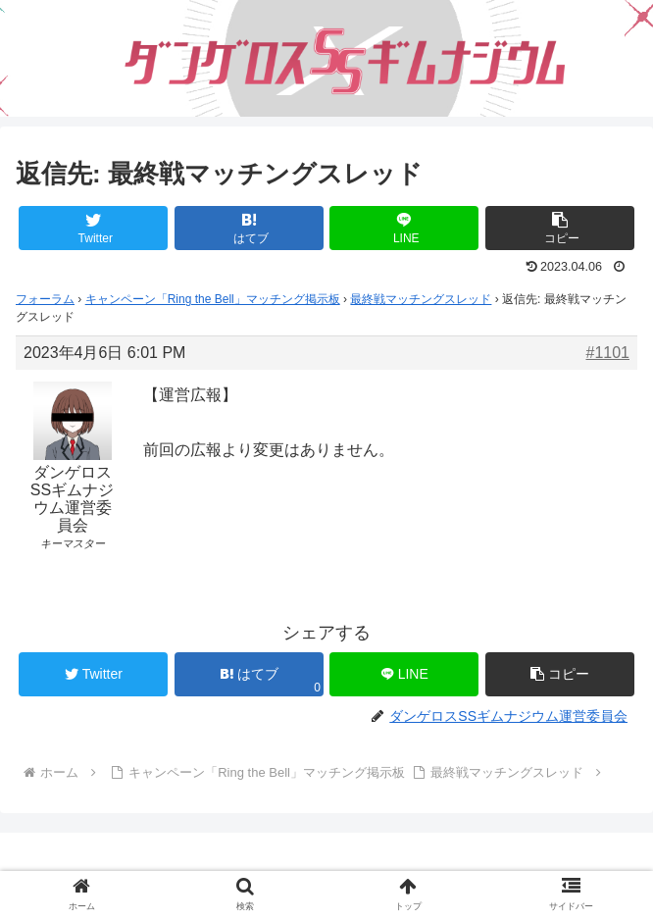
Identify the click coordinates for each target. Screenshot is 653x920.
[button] (559, 228)
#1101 (608, 352)
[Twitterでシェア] (93, 228)
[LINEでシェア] (403, 228)
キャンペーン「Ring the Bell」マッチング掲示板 (212, 299)
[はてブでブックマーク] (249, 228)
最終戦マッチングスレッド (420, 299)
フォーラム (45, 299)
